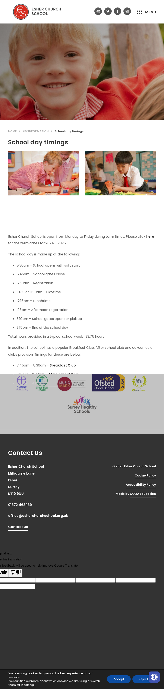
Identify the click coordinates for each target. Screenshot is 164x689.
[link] (154, 677)
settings (29, 685)
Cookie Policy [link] (145, 475)
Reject (143, 679)
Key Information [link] (35, 131)
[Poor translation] (15, 573)
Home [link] (12, 131)
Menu (146, 12)
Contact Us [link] (18, 526)
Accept (118, 679)
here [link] (150, 286)
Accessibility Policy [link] (141, 484)
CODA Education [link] (143, 494)
